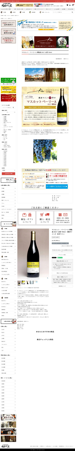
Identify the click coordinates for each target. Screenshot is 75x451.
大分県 (5, 155)
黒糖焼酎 (32, 12)
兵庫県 (5, 164)
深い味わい (4, 306)
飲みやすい (4, 281)
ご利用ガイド (42, 446)
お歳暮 (3, 338)
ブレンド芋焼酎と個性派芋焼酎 (8, 240)
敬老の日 (3, 341)
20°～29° (5, 138)
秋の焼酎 (3, 364)
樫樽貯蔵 (3, 309)
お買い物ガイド (29, 9)
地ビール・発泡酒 (7, 129)
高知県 (5, 162)
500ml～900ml (7, 145)
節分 (2, 347)
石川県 (5, 161)
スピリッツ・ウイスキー (8, 127)
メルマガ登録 (55, 446)
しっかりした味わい (6, 284)
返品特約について (62, 286)
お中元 (3, 335)
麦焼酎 (12, 12)
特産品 (5, 131)
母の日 (3, 332)
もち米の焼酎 (4, 290)
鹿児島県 (5, 151)
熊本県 (12, 15)
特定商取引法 (61, 446)
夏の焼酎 (3, 361)
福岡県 (5, 159)
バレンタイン (4, 344)
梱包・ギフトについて (39, 9)
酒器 (4, 132)
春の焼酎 (3, 358)
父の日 (3, 329)
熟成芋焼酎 (4, 249)
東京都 (5, 165)
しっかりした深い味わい (6, 262)
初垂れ (3, 315)
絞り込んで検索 (8, 173)
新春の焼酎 (4, 373)
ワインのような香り (6, 274)
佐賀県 (5, 158)
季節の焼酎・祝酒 (5, 252)
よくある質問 (56, 9)
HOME (2, 15)
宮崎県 (5, 152)
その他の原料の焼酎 (6, 293)
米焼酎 (22, 12)
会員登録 (64, 1)
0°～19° (5, 136)
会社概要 (63, 9)
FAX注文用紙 (70, 9)
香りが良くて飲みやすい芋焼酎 (8, 243)
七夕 (2, 350)
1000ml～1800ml (7, 146)
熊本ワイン (17, 15)
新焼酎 (3, 370)
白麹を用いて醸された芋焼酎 (7, 234)
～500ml (5, 143)
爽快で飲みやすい (5, 259)
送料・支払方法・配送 (18, 9)
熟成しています (5, 287)
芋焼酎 (3, 12)
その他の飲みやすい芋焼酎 (7, 246)
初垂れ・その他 (5, 268)
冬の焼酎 (3, 367)
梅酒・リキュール (44, 12)
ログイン (58, 1)
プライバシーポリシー (69, 446)
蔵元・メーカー (7, 15)
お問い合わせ (71, 1)
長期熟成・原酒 (5, 312)
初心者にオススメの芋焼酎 (7, 231)
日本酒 (5, 125)
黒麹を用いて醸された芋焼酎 (7, 237)
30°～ (5, 139)
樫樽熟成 (3, 265)
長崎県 (5, 156)
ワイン (6, 18)
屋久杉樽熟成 (4, 271)
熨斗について (48, 9)
